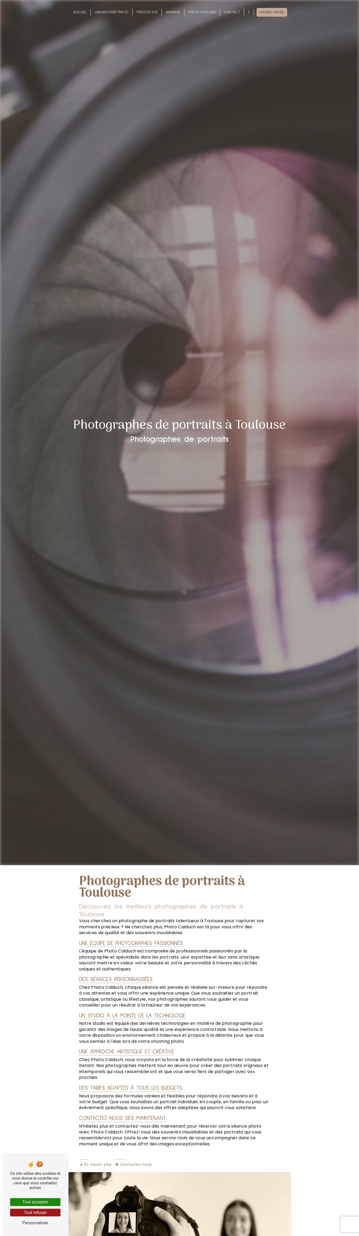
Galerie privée (271, 12)
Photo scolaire (202, 12)
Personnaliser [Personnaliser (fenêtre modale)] (35, 1222)
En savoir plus (95, 1164)
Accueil (79, 12)
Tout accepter (35, 1201)
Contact (232, 12)
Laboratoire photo (111, 12)
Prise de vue (147, 12)
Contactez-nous (133, 1164)
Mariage (173, 12)
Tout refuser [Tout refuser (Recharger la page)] (35, 1212)
